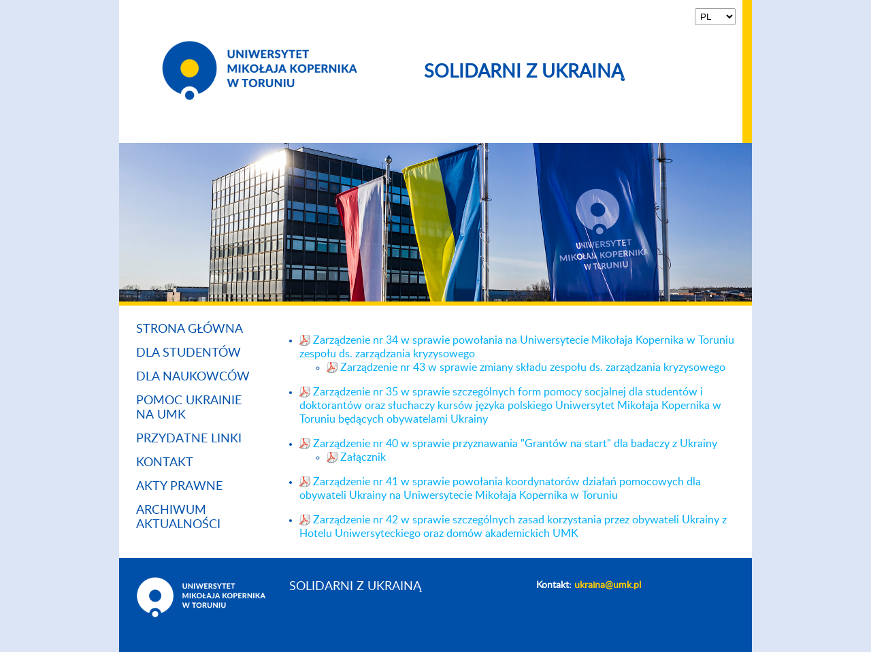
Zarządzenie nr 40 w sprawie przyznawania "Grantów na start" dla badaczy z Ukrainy (515, 443)
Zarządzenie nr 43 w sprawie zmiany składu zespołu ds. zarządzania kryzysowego (532, 367)
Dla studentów (188, 353)
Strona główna (189, 329)
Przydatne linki (189, 439)
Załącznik (363, 457)
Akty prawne (179, 486)
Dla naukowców (193, 377)
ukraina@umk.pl (607, 585)
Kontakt (164, 463)
